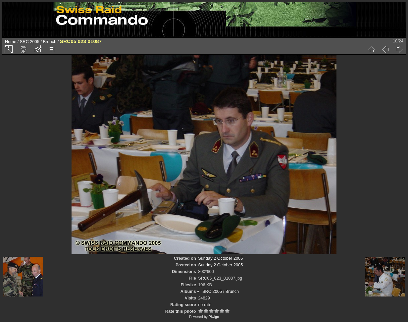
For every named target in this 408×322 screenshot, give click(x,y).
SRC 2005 (29, 41)
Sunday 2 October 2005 (220, 258)
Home (10, 41)
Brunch (50, 41)
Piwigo (214, 317)
